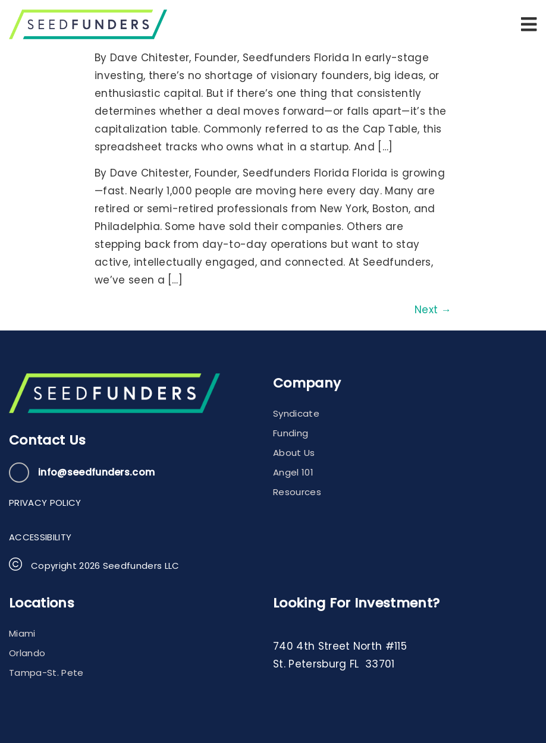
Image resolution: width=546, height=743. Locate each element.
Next (433, 310)
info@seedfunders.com (96, 472)
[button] (529, 24)
